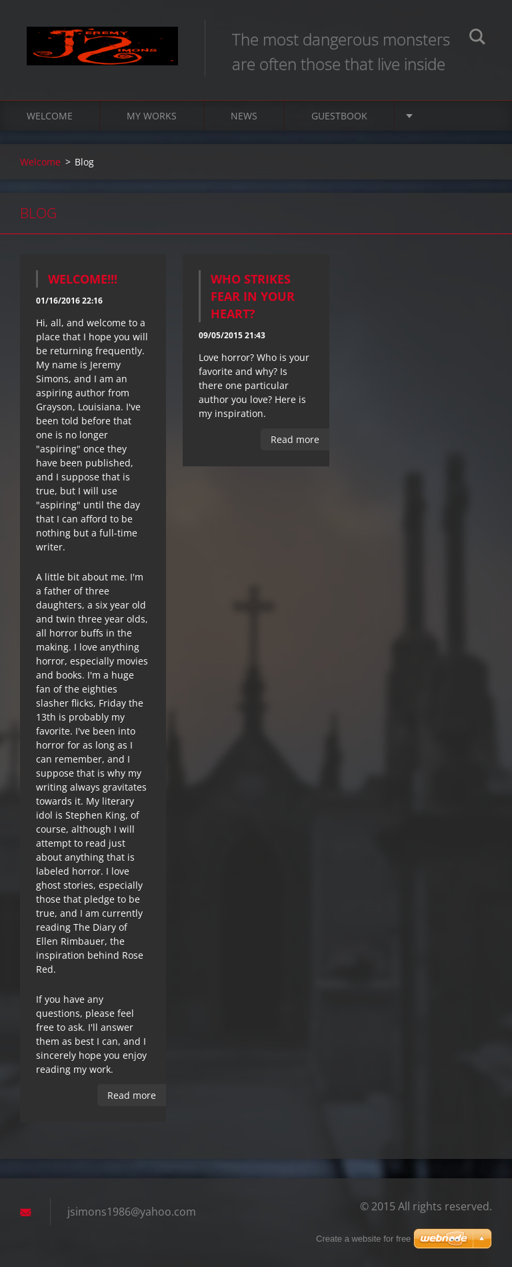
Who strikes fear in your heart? (253, 296)
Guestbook (339, 115)
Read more (131, 1095)
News (244, 115)
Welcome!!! (82, 279)
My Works (152, 115)
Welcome (50, 115)
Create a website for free (363, 1239)
